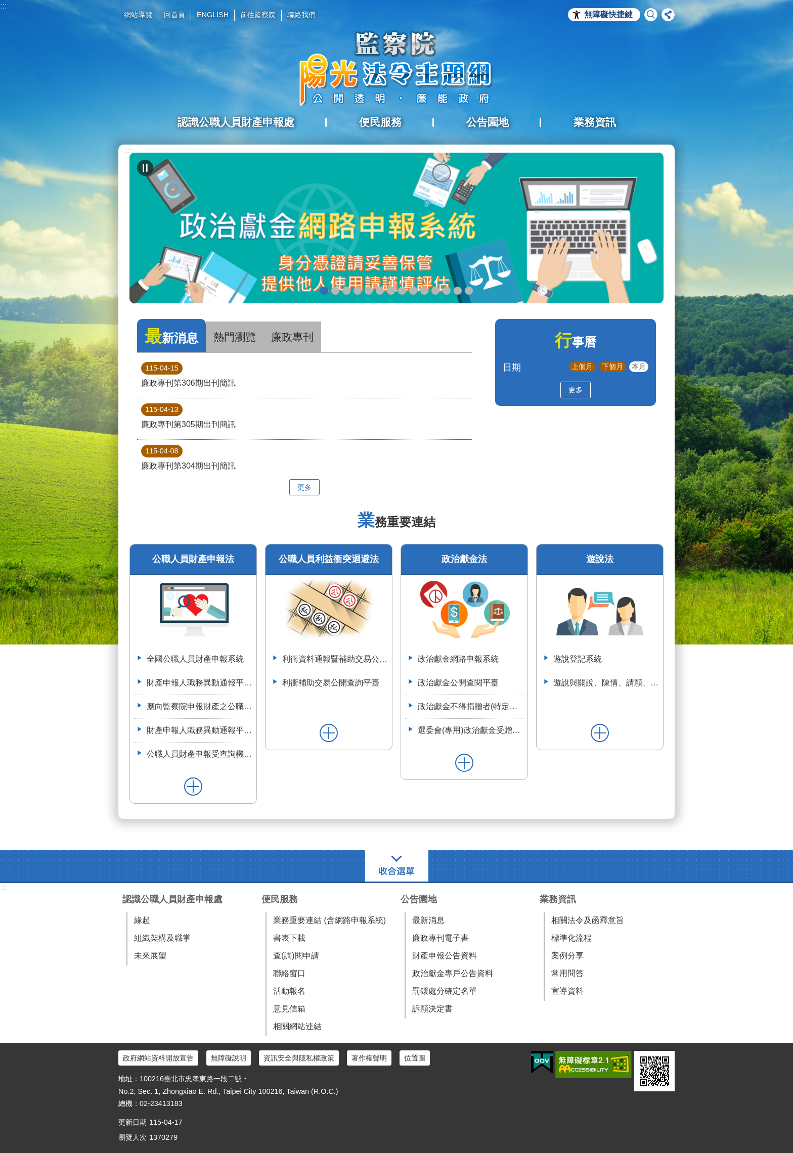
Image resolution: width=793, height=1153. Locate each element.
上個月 (582, 366)
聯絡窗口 (289, 973)
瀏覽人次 (132, 1137)
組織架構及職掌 (162, 938)
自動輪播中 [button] (145, 168)
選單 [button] (396, 866)
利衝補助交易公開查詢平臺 (330, 682)
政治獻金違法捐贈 (358, 291)
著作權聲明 (369, 1058)
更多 (304, 487)
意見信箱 (289, 1008)
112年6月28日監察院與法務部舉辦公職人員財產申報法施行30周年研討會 (458, 291)
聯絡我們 (301, 15)
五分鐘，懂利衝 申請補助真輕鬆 (424, 291)
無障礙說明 (228, 1058)
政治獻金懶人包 (335, 291)
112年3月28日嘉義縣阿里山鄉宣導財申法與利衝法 (469, 291)
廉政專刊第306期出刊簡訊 (188, 374)
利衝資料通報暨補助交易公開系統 (435, 291)
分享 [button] (668, 14)
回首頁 (174, 15)
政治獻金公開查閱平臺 (369, 291)
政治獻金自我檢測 (346, 291)
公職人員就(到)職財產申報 (402, 291)
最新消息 (428, 920)
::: (3, 6)
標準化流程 (571, 938)
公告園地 (419, 899)
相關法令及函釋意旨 (587, 920)
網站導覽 (138, 15)
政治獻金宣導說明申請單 (380, 291)
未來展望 (150, 955)
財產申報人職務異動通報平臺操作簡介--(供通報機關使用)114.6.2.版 (199, 730)
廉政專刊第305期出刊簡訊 (188, 416)
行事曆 (575, 342)
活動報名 (289, 991)
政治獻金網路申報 (324, 291)
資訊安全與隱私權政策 (298, 1058)
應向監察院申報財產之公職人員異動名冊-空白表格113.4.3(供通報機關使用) (199, 706)
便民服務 (279, 899)
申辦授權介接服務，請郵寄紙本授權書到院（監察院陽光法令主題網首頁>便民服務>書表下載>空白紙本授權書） (391, 291)
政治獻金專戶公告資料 (452, 973)
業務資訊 (558, 899)
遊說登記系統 (577, 659)
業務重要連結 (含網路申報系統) (329, 920)
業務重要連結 (396, 522)
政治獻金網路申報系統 (458, 659)
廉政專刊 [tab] (292, 337)
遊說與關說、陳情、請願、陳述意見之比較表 (606, 682)
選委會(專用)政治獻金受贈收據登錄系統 (470, 730)
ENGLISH (213, 15)
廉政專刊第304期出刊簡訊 (188, 457)
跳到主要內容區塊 (5, 5)
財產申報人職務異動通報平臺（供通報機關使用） (199, 682)
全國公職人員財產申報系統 (195, 659)
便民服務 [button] (380, 122)
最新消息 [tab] (171, 336)
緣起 (142, 920)
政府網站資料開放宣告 (158, 1058)
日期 (512, 367)
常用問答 (567, 973)
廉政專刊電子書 (440, 938)
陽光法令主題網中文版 (396, 68)
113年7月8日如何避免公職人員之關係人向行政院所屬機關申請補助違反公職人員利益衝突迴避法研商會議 (447, 291)
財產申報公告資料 (444, 955)
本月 (639, 366)
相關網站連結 (297, 1026)
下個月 (612, 366)
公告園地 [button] (487, 122)
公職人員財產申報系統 (413, 291)
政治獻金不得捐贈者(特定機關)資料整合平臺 (470, 706)
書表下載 (289, 938)
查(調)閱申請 (296, 955)
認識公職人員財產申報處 (172, 899)
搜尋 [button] (650, 14)
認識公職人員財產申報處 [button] (236, 122)
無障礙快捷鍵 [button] (608, 14)
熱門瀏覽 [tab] (234, 337)
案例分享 (567, 955)
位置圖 (414, 1058)
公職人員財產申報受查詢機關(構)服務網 (199, 754)
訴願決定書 (432, 1008)
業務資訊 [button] (595, 122)
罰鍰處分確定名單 (444, 991)
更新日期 (132, 1122)
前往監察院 (258, 15)
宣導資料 (567, 991)
